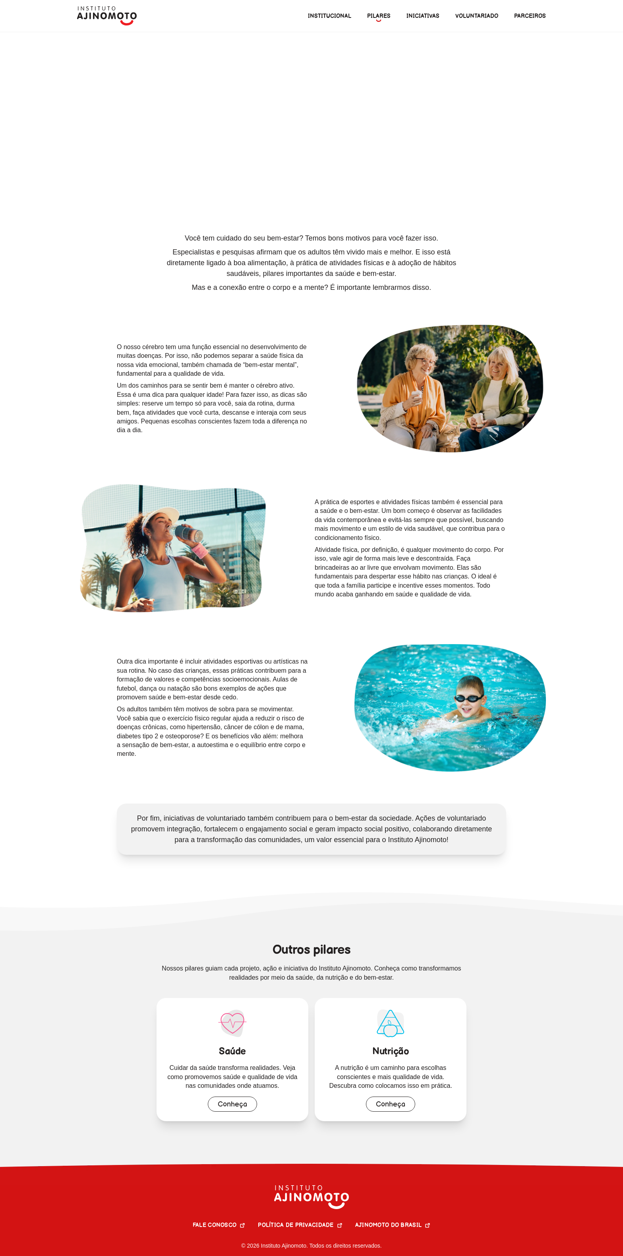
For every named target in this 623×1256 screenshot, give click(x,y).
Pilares (116, 44)
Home (85, 44)
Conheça (232, 1104)
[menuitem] (379, 16)
